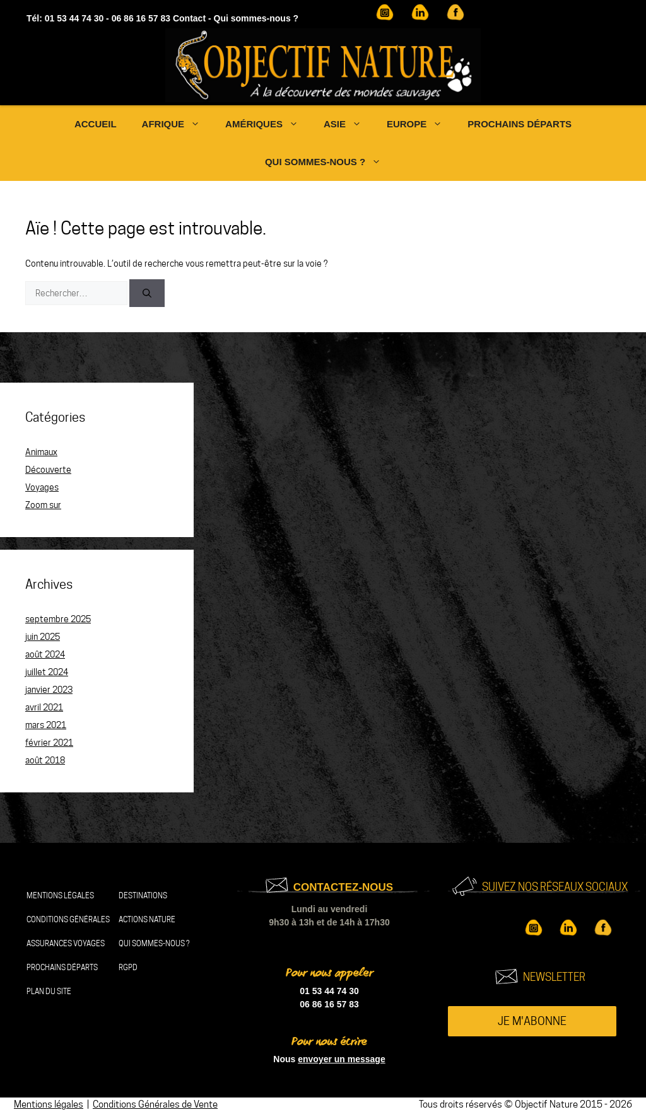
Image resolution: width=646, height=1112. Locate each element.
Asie (349, 124)
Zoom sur (43, 505)
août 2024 (45, 654)
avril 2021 (44, 707)
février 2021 (49, 743)
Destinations (143, 895)
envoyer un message (341, 1059)
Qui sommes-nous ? (256, 18)
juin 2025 (42, 637)
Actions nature (147, 919)
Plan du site (48, 991)
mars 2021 (45, 725)
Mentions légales (60, 895)
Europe (421, 124)
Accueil (95, 124)
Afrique (177, 124)
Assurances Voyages (65, 943)
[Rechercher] (147, 293)
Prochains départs (519, 124)
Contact (189, 18)
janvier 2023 (49, 690)
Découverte (48, 470)
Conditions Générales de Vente (155, 1104)
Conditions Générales (68, 919)
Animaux (41, 452)
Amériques (268, 124)
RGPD (128, 967)
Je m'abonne (532, 1021)
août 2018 (45, 760)
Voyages (42, 487)
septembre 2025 (58, 619)
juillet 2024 (46, 672)
